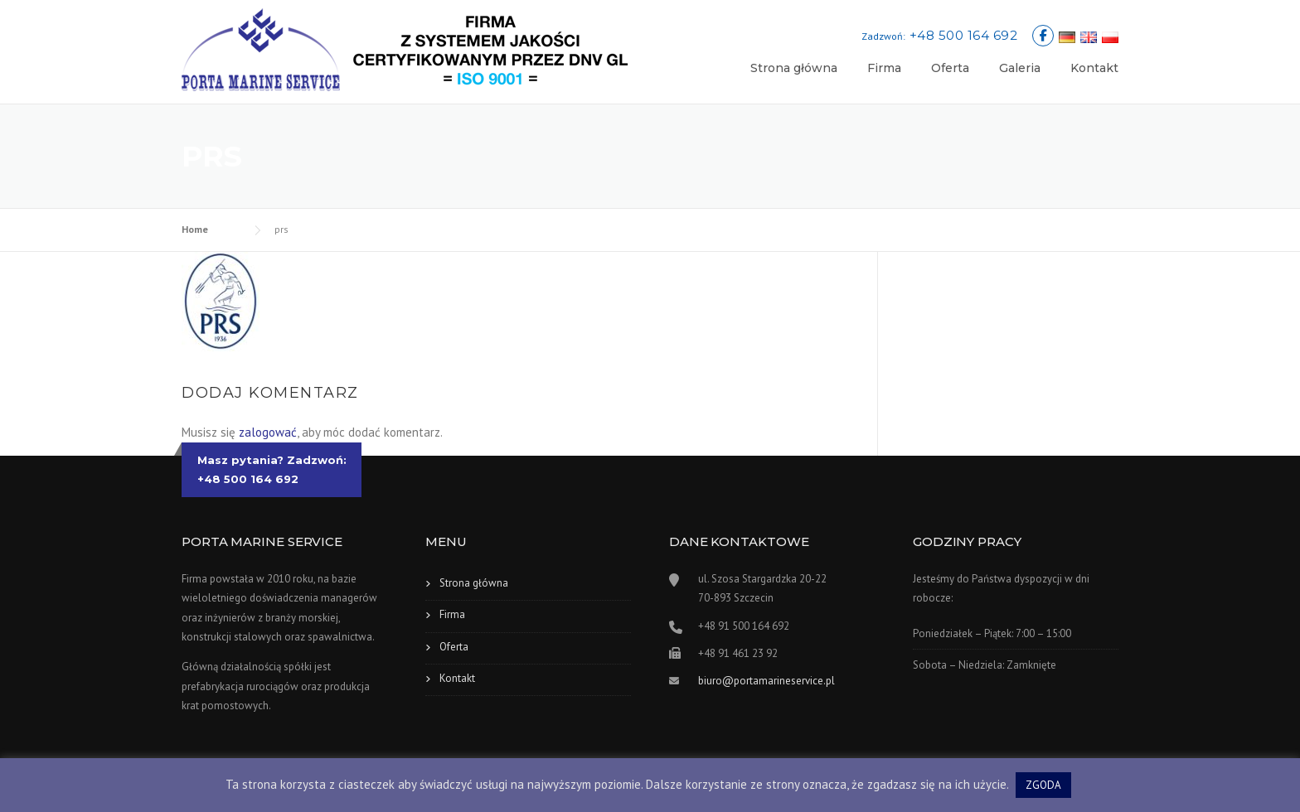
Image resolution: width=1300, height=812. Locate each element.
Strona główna (793, 67)
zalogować (268, 432)
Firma (884, 67)
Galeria (1019, 67)
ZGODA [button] (1043, 785)
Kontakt (1094, 67)
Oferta (950, 67)
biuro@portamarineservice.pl (766, 681)
